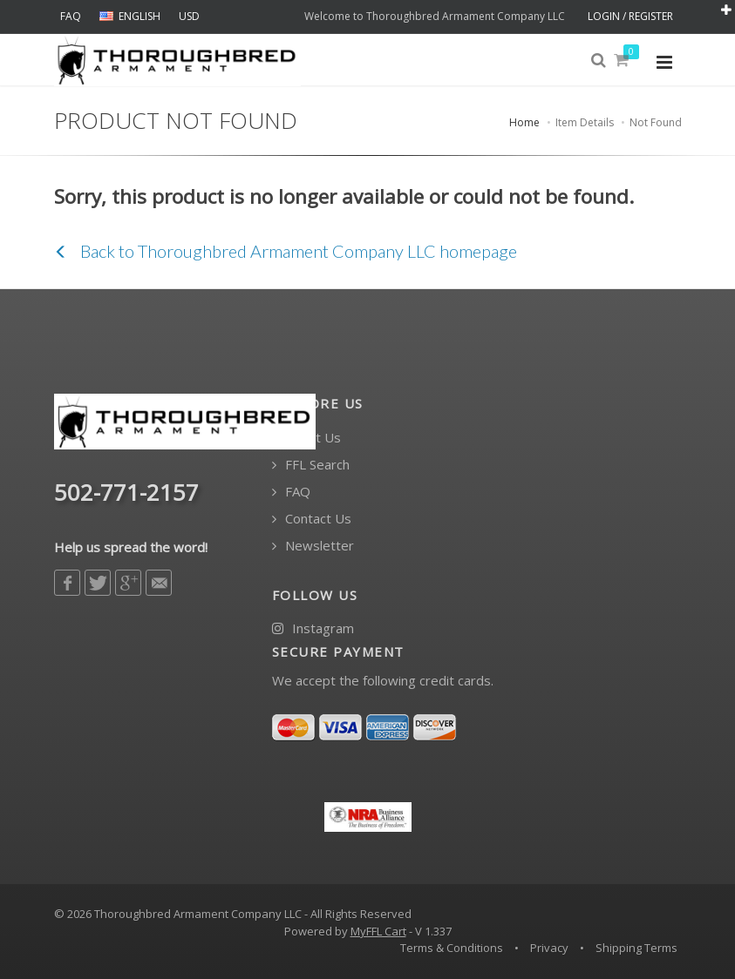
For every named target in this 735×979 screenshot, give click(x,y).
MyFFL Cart (378, 931)
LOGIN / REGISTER (630, 16)
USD (189, 16)
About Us (306, 437)
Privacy (549, 947)
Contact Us (311, 518)
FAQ (70, 16)
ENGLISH (129, 16)
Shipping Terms (636, 947)
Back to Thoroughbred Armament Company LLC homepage (285, 250)
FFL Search (311, 464)
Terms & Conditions (451, 947)
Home (524, 122)
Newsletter (313, 545)
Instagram (313, 628)
